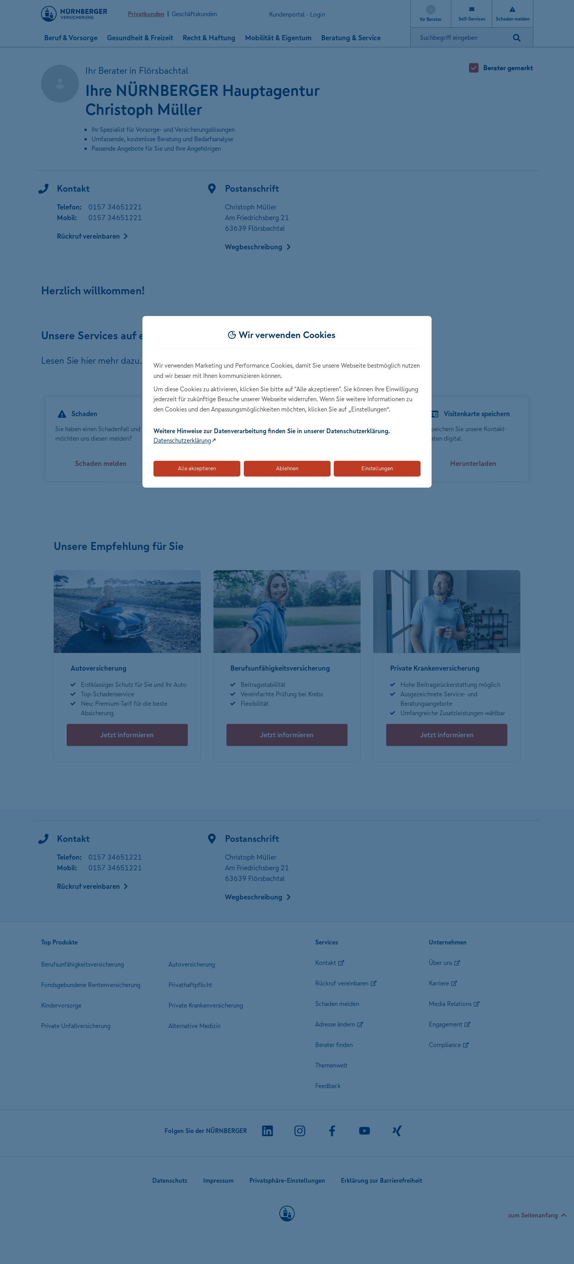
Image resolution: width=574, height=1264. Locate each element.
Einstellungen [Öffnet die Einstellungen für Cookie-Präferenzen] (377, 468)
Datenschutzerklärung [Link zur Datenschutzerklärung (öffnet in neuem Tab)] (182, 440)
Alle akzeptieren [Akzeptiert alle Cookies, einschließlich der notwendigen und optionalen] (197, 468)
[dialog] (287, 402)
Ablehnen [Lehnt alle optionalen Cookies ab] (287, 468)
